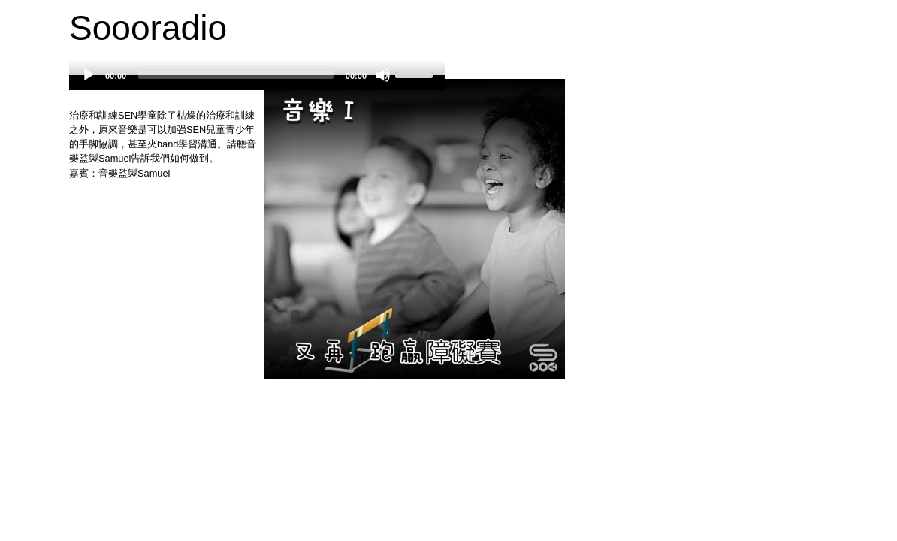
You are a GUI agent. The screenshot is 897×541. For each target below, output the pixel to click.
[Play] (88, 75)
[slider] (236, 75)
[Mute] (383, 75)
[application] (257, 82)
